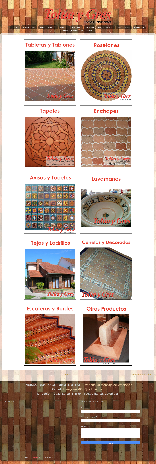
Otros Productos (87, 31)
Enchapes (64, 27)
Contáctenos (139, 27)
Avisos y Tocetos (29, 27)
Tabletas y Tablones (105, 27)
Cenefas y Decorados (48, 27)
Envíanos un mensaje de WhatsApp (107, 385)
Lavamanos (76, 27)
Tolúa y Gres (33, 457)
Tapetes (15, 27)
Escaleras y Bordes (69, 31)
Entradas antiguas (141, 374)
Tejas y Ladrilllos (123, 27)
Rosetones (89, 27)
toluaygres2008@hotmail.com (83, 389)
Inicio (68, 374)
